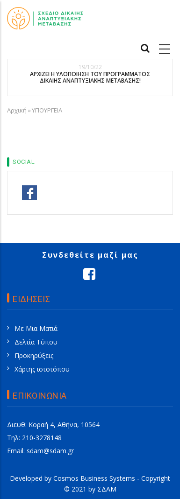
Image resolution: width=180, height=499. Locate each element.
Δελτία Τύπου (36, 341)
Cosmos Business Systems (94, 478)
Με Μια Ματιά (36, 328)
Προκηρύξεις (33, 355)
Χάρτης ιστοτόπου (42, 369)
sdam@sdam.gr (50, 450)
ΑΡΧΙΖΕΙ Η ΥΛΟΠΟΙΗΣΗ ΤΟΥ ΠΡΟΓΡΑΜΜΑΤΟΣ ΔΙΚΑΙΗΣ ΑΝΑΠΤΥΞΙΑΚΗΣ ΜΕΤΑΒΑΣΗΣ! (90, 77)
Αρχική (17, 110)
